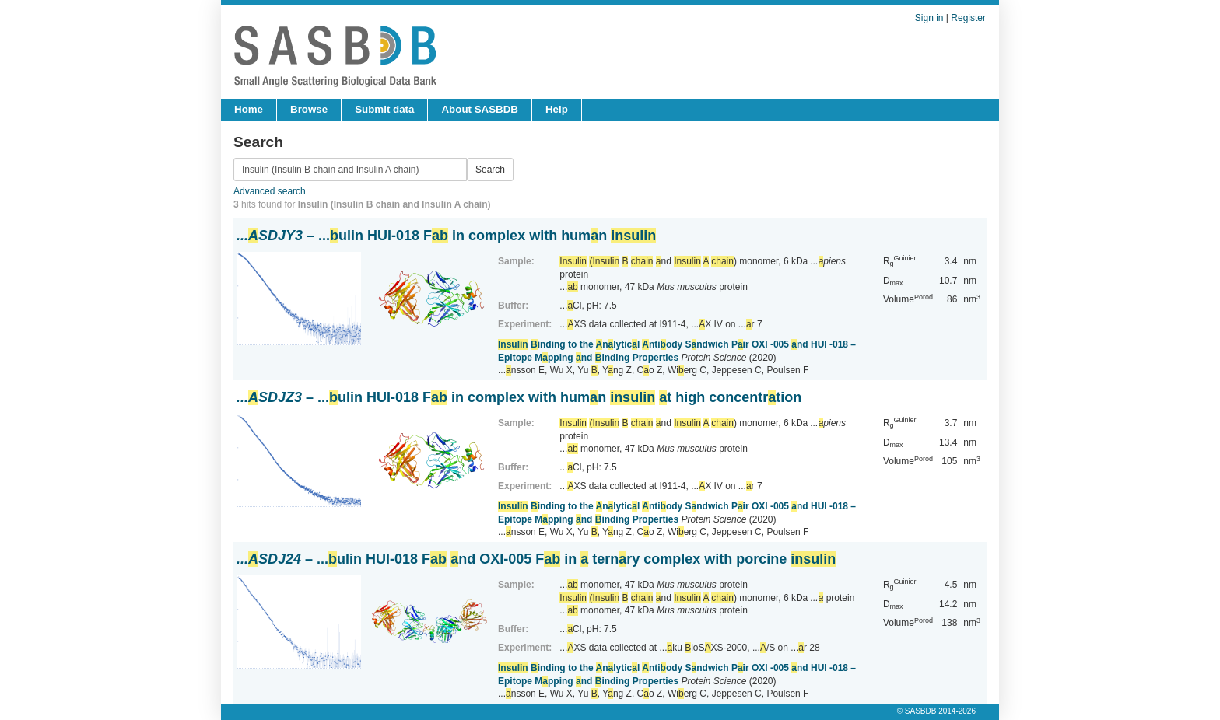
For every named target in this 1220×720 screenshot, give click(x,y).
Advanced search (269, 191)
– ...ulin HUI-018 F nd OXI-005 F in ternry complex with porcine (536, 559)
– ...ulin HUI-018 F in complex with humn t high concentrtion (519, 397)
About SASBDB (479, 109)
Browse (309, 109)
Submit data (384, 109)
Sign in (929, 17)
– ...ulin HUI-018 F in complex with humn (446, 235)
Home (248, 109)
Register (968, 17)
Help (556, 109)
